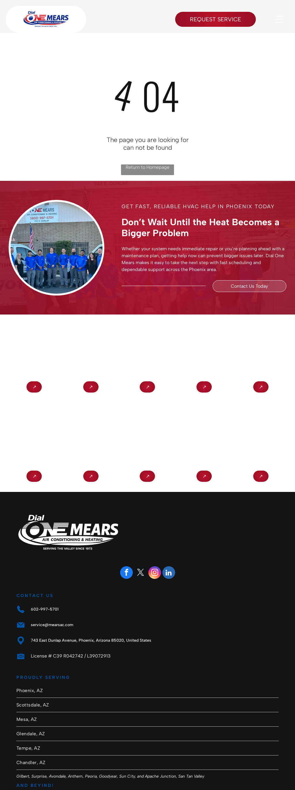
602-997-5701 (44, 609)
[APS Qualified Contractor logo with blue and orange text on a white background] (34, 435)
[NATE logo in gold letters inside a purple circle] (91, 345)
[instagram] (154, 573)
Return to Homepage (147, 167)
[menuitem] (147, 690)
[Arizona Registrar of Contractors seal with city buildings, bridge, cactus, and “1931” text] (260, 345)
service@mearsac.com (52, 624)
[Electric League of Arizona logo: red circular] (260, 435)
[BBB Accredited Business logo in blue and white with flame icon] (34, 345)
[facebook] (126, 573)
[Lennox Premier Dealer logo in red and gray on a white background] (147, 345)
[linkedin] (168, 573)
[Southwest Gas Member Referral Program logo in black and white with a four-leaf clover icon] (147, 435)
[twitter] (140, 573)
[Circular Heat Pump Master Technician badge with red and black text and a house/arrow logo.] (204, 345)
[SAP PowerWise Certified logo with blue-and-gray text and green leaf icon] (204, 435)
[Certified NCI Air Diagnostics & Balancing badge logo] (91, 435)
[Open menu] (279, 19)
